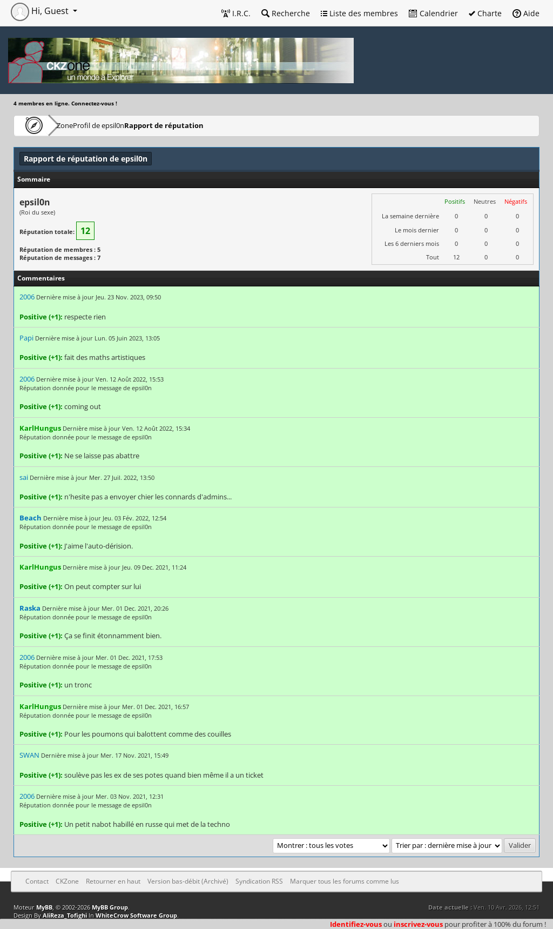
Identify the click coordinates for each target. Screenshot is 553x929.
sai (23, 477)
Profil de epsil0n (133, 125)
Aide (525, 13)
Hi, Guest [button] (41, 11)
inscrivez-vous (418, 924)
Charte (485, 13)
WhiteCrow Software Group (136, 915)
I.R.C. (236, 13)
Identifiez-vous (356, 924)
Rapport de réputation (212, 125)
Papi (26, 338)
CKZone (75, 125)
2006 (27, 297)
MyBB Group (110, 907)
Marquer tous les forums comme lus (344, 881)
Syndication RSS (259, 881)
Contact (37, 881)
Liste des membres (359, 13)
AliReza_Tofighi (65, 915)
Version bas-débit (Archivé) (187, 881)
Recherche (285, 13)
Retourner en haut (113, 881)
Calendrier (433, 13)
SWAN (29, 755)
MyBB (44, 907)
